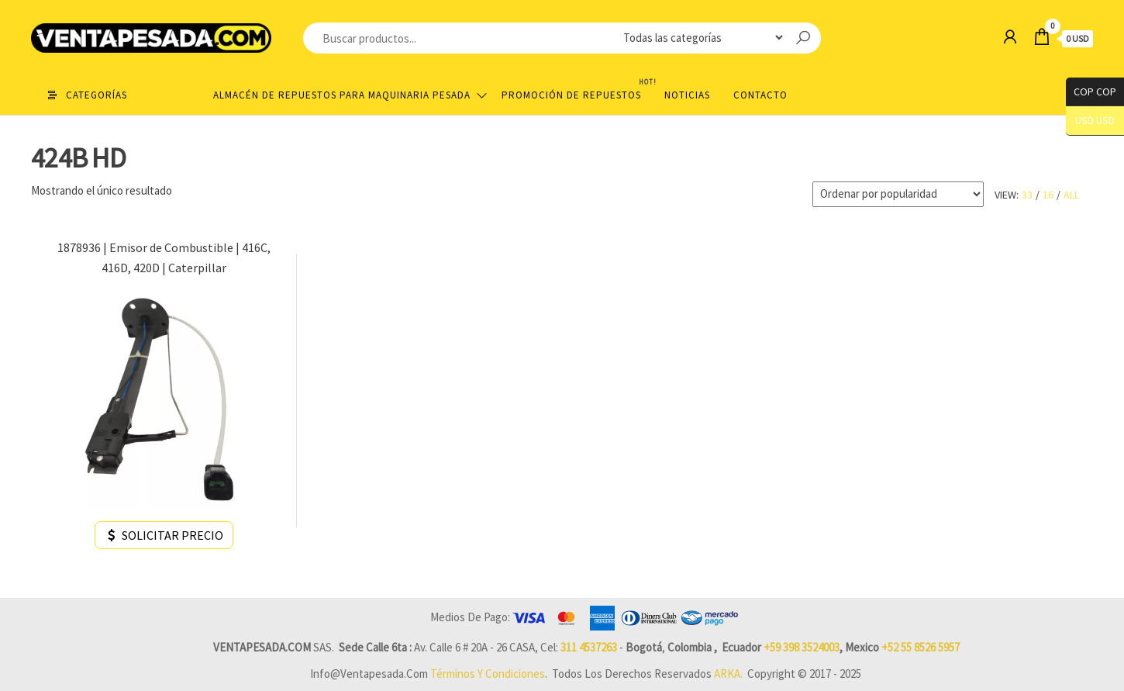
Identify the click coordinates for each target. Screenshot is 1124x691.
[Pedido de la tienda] (898, 194)
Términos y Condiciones (487, 673)
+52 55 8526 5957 (920, 647)
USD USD (1095, 120)
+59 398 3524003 (802, 647)
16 (1048, 195)
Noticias (687, 95)
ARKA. (728, 673)
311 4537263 (588, 647)
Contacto (760, 95)
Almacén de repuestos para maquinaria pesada (342, 95)
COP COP (1091, 92)
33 (1027, 195)
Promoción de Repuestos (577, 89)
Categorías (96, 95)
